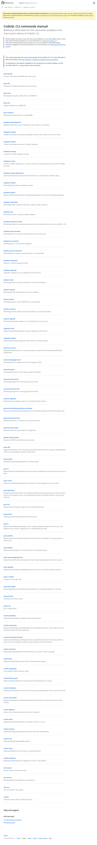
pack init (7, 504)
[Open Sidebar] (2, 7)
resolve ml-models (10, 698)
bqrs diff (7, 83)
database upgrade (10, 270)
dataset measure (10, 309)
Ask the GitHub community (13, 820)
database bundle (9, 142)
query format (8, 596)
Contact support (9, 822)
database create (9, 161)
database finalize (10, 183)
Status (29, 838)
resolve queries (9, 729)
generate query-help (11, 428)
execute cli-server (10, 348)
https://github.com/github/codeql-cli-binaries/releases (39, 60)
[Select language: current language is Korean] (94, 2)
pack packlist (8, 536)
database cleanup (10, 151)
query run (7, 606)
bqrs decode (8, 74)
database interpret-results (13, 222)
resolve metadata (10, 688)
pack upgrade (8, 567)
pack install (8, 514)
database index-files (11, 202)
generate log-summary (12, 418)
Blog (50, 838)
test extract (8, 778)
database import (9, 193)
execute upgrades (10, 399)
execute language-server (12, 360)
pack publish (8, 548)
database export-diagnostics (14, 173)
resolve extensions (10, 625)
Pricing (35, 838)
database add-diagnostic (12, 122)
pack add (7, 447)
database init (8, 212)
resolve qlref (8, 719)
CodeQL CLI (17, 7)
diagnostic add (9, 328)
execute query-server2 (11, 389)
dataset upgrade (9, 319)
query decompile (10, 587)
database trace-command (13, 251)
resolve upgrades (10, 758)
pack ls (6, 524)
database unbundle (10, 260)
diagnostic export (10, 338)
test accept (7, 768)
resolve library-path (11, 678)
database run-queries (11, 241)
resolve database (10, 616)
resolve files (8, 659)
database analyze (10, 132)
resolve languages (10, 669)
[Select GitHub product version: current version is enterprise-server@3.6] (28, 3)
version (6, 797)
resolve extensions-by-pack (13, 637)
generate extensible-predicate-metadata (18, 408)
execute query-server (11, 379)
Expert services (43, 838)
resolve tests (8, 748)
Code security (8, 7)
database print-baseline (12, 231)
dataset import (9, 299)
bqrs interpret (9, 113)
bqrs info (7, 103)
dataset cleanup (9, 290)
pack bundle (8, 459)
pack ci (6, 469)
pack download (9, 490)
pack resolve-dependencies (13, 557)
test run (6, 787)
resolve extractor (10, 649)
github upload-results (11, 437)
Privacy (24, 838)
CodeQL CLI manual (29, 7)
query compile (9, 577)
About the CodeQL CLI (49, 41)
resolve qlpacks (9, 710)
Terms (18, 838)
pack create (8, 481)
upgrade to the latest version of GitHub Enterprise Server (51, 15)
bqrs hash (7, 93)
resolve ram (8, 739)
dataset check (8, 280)
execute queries (9, 369)
